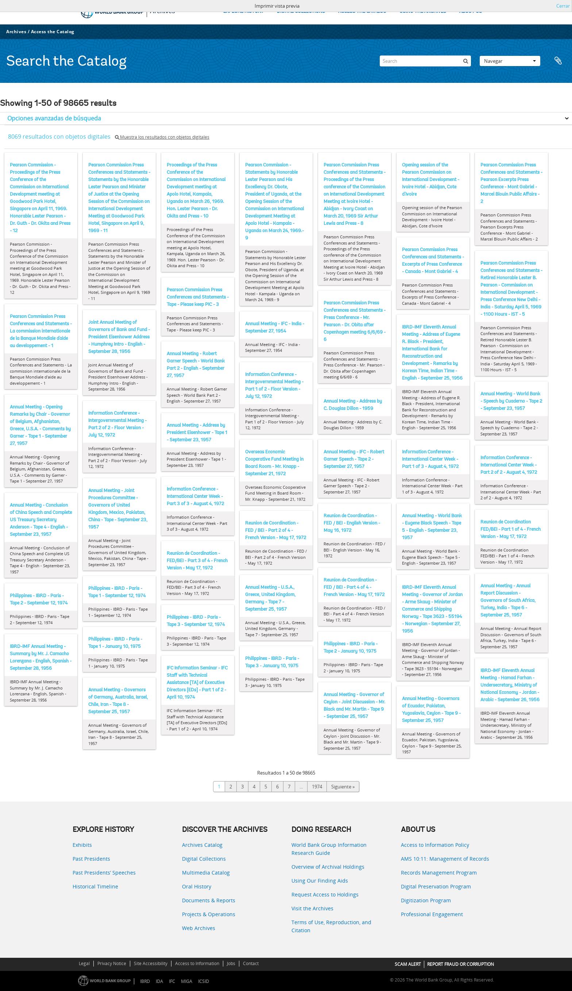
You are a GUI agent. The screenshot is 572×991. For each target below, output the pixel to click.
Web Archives (198, 928)
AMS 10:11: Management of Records (445, 858)
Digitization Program (426, 900)
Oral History (196, 886)
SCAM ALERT (408, 964)
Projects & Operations (208, 914)
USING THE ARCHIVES (422, 11)
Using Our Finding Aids (319, 880)
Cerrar (563, 6)
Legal (84, 963)
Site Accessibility (150, 963)
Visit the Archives (312, 908)
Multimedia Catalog (206, 872)
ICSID (203, 981)
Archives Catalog (202, 844)
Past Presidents (91, 858)
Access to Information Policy (435, 844)
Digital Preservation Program (436, 886)
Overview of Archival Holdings (327, 866)
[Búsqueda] (465, 60)
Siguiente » (343, 786)
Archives (16, 31)
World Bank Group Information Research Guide (329, 848)
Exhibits (82, 844)
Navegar (510, 61)
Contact (251, 963)
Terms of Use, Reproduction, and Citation (331, 926)
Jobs (231, 963)
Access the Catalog (52, 31)
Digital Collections (204, 858)
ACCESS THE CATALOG (362, 11)
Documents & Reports (208, 900)
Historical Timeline (95, 886)
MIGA (186, 981)
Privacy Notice (111, 963)
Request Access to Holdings (325, 894)
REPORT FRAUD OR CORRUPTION (460, 964)
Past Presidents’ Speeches (104, 872)
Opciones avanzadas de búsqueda (54, 118)
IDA (159, 981)
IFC (172, 981)
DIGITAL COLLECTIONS (301, 11)
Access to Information (197, 963)
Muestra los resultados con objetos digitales (162, 137)
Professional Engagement (432, 914)
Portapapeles (558, 61)
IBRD (145, 981)
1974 (317, 786)
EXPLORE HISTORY (243, 11)
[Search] (425, 60)
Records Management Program (439, 872)
